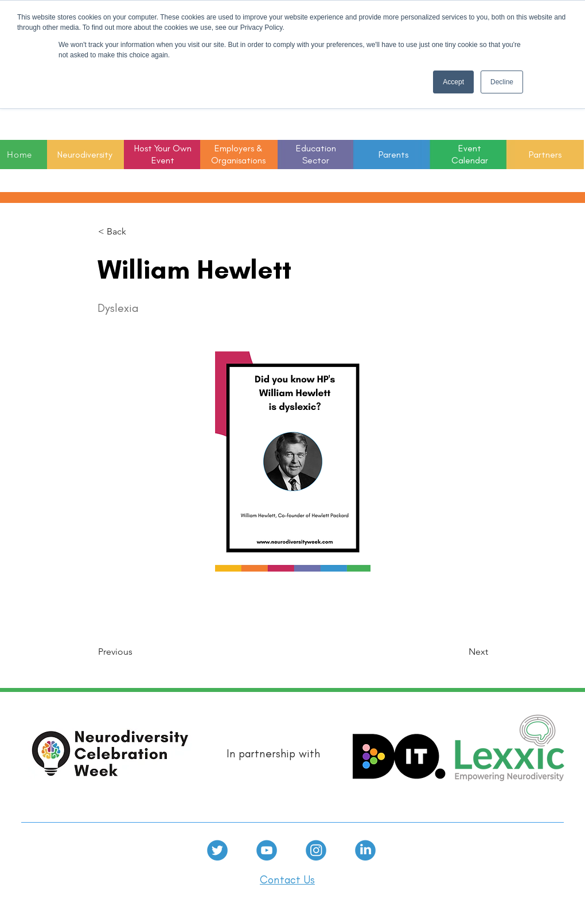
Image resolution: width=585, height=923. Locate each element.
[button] (316, 155)
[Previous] (136, 652)
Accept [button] (453, 82)
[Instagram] (316, 850)
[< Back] (136, 231)
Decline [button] (501, 82)
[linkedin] (365, 850)
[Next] (459, 652)
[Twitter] (217, 850)
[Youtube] (266, 850)
